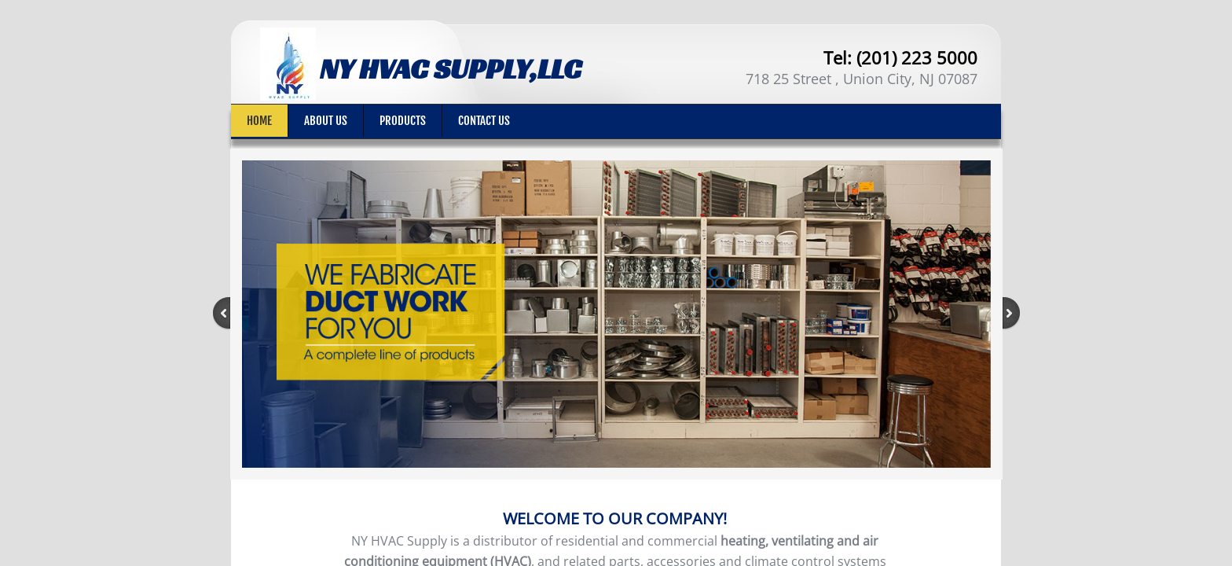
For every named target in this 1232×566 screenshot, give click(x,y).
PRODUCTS (403, 120)
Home (259, 120)
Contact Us (484, 120)
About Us (325, 120)
